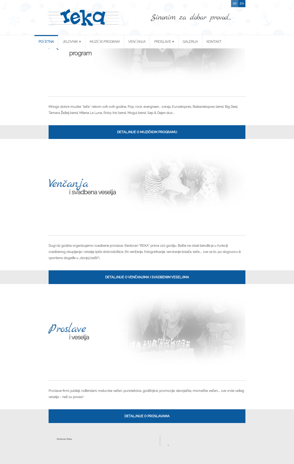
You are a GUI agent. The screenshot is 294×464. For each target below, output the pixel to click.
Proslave (162, 42)
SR (235, 3)
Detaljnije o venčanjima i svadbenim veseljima (147, 277)
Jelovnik (70, 42)
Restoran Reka (64, 439)
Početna (46, 42)
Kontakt (213, 42)
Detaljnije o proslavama (147, 416)
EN (242, 3)
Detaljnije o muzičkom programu (147, 132)
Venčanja (137, 42)
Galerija (190, 42)
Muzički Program (105, 42)
